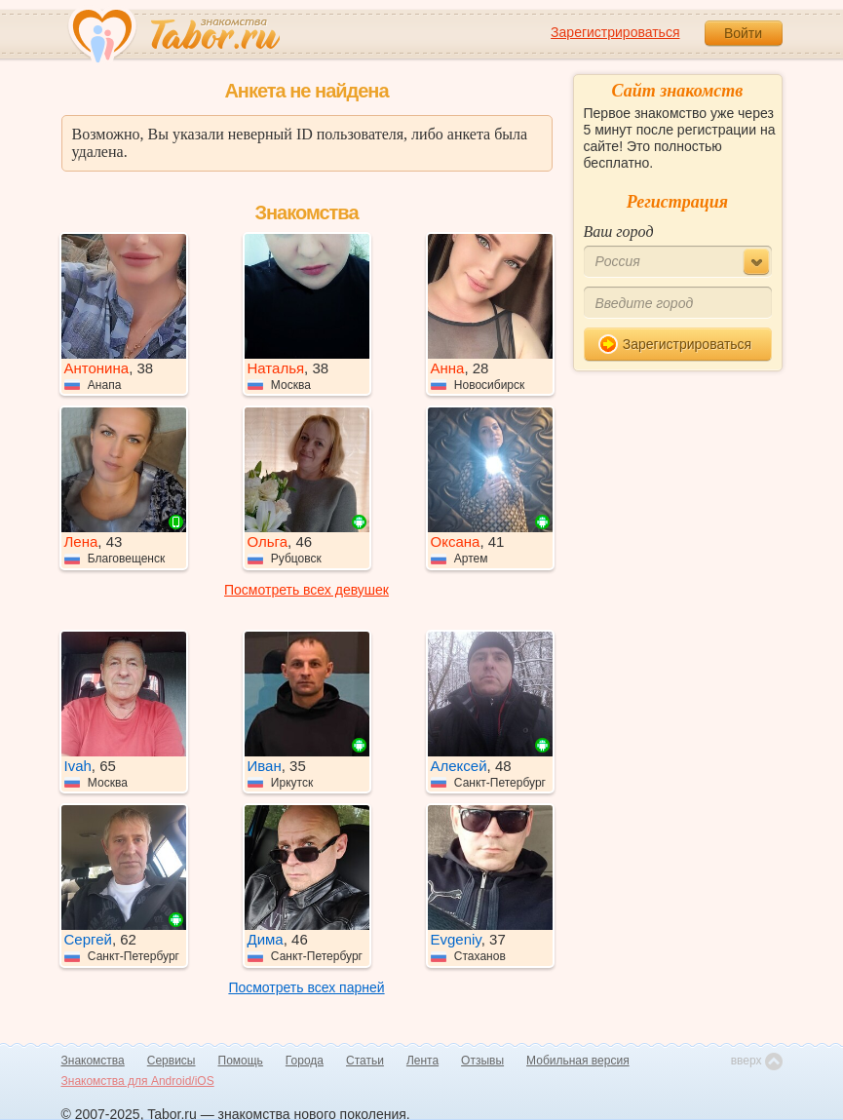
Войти (743, 33)
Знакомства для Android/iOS (137, 1081)
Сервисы (171, 1060)
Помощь (240, 1060)
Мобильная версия (578, 1060)
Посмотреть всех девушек (306, 590)
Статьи (365, 1060)
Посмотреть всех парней (306, 987)
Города (305, 1060)
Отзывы (482, 1060)
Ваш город (619, 231)
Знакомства (93, 1060)
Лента (422, 1060)
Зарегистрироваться (615, 32)
